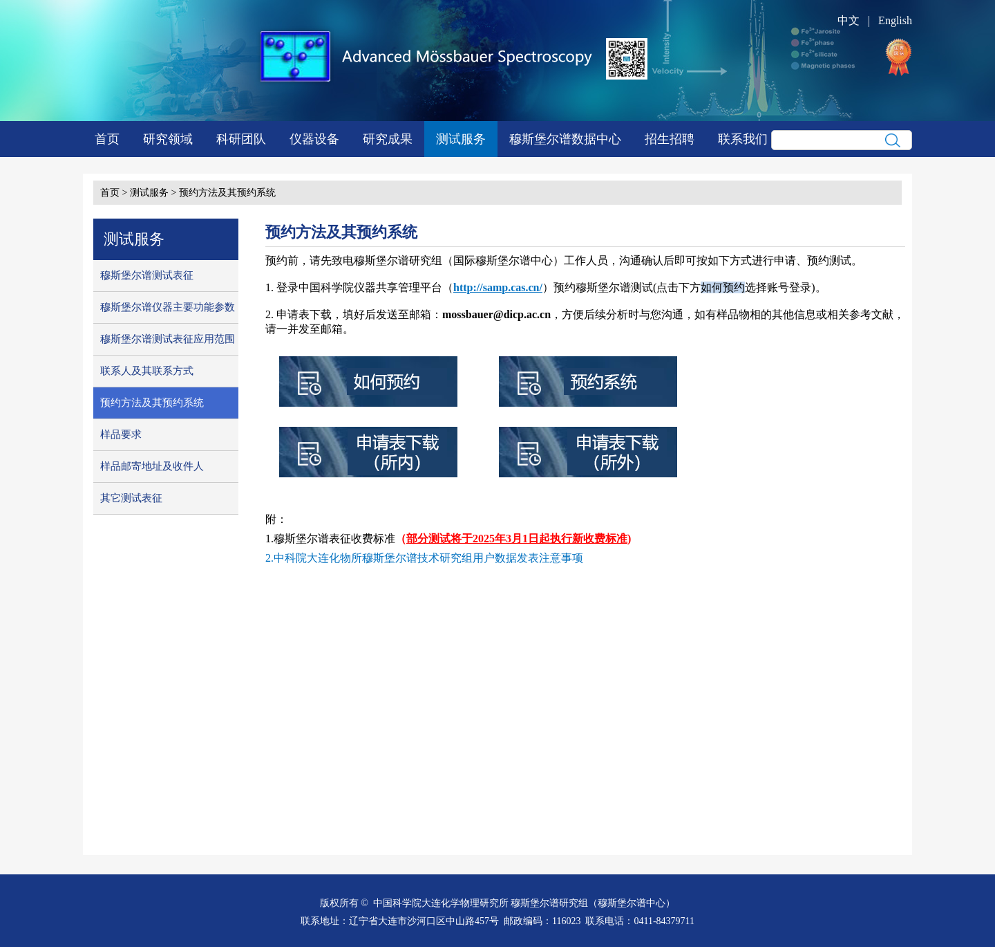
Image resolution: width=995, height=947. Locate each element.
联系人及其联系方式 (146, 370)
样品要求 (121, 434)
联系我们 (743, 139)
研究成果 (388, 139)
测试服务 (461, 139)
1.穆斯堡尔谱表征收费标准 (330, 538)
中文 (848, 20)
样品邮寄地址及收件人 (152, 466)
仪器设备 (314, 139)
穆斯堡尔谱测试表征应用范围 (167, 338)
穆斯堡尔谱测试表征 (146, 275)
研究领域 (168, 139)
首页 (107, 139)
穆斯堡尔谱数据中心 (565, 139)
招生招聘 (669, 139)
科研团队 (241, 139)
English (895, 20)
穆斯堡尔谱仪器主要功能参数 (167, 307)
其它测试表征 (131, 498)
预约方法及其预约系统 (227, 192)
